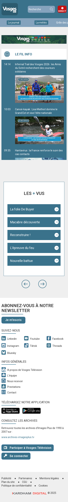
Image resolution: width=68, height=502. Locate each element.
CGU (24, 482)
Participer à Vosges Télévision (27, 448)
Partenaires (25, 478)
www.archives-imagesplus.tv (17, 437)
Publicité (6, 478)
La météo (41, 22)
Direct (62, 11)
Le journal (13, 22)
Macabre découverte (25, 222)
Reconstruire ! (20, 235)
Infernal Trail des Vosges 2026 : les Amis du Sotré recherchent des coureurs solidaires (39, 83)
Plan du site (8, 482)
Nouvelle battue (21, 261)
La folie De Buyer (22, 209)
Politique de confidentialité (16, 485)
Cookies (43, 485)
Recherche (51, 9)
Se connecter (16, 456)
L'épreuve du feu (22, 248)
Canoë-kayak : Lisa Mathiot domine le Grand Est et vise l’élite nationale (39, 126)
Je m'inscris (13, 320)
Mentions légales (49, 478)
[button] (25, 284)
